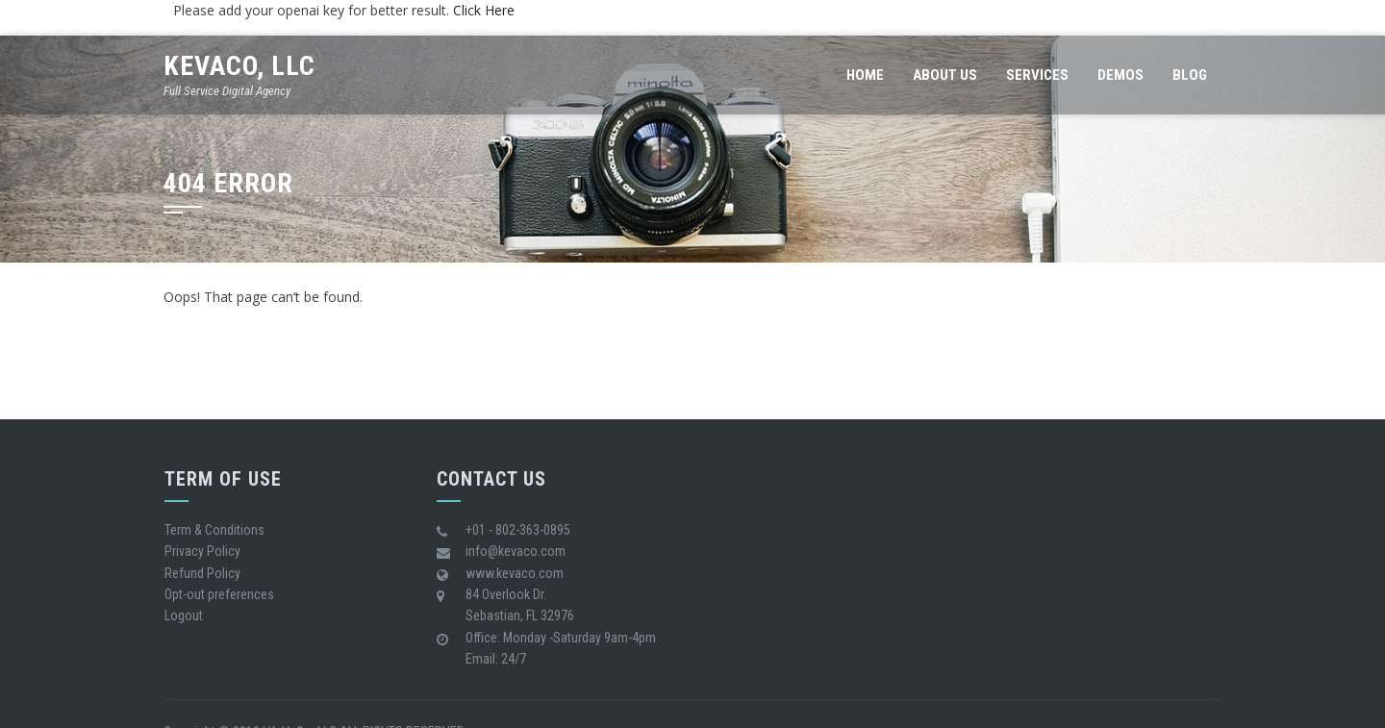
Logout (183, 615)
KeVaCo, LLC (239, 66)
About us (945, 75)
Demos (1120, 75)
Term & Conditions (214, 530)
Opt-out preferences (219, 594)
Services (1037, 75)
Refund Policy (202, 573)
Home (865, 75)
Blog (1189, 75)
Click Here (484, 10)
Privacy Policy (202, 551)
